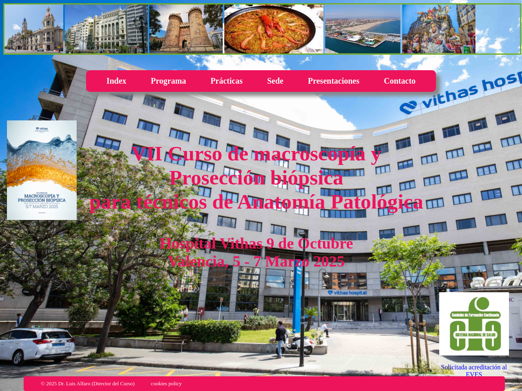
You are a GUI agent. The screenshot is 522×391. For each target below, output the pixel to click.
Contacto (400, 80)
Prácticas (226, 80)
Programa (168, 80)
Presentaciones (333, 80)
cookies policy (166, 383)
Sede (275, 80)
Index (116, 80)
